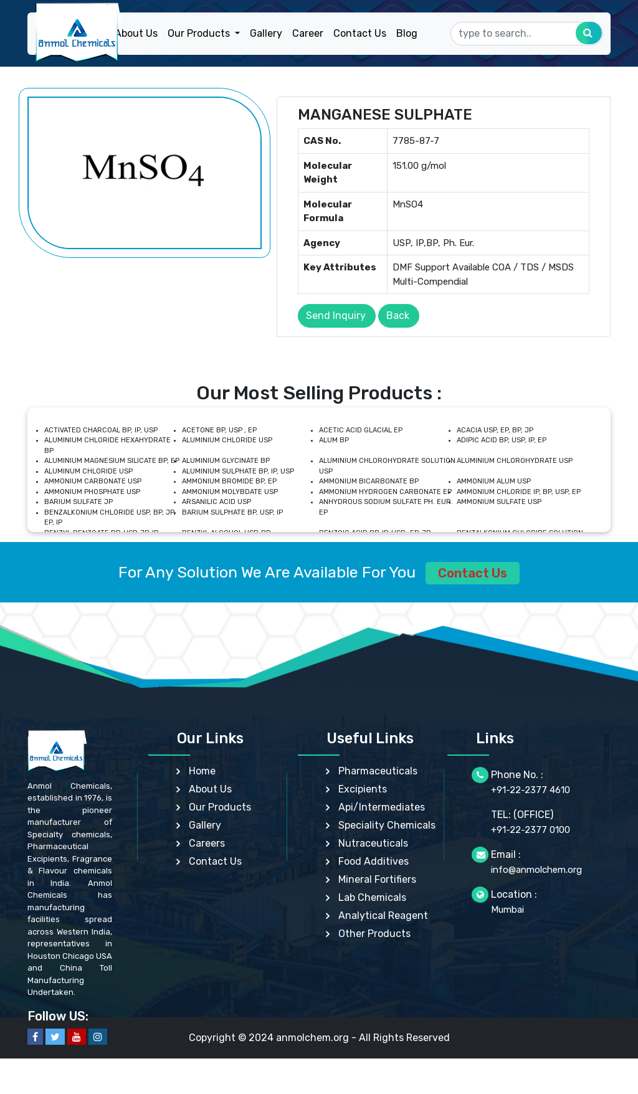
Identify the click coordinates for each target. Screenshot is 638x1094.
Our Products (220, 807)
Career (307, 33)
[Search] (526, 33)
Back (397, 315)
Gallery (266, 33)
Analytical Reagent (383, 915)
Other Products (374, 933)
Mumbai (507, 909)
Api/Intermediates (381, 807)
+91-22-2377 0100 (530, 829)
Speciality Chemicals (387, 825)
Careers (207, 843)
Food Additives (373, 861)
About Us (136, 33)
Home (202, 771)
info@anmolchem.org (536, 869)
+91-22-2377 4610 (530, 790)
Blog (406, 33)
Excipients (362, 789)
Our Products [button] (200, 33)
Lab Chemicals (372, 897)
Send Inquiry (336, 315)
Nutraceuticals (373, 843)
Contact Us (359, 33)
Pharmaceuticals (377, 771)
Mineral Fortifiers (377, 879)
